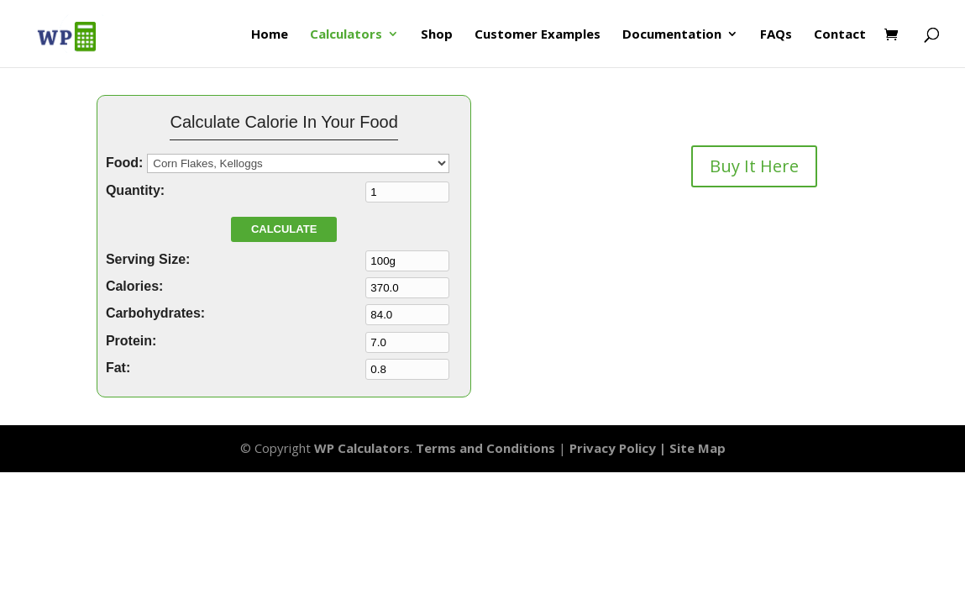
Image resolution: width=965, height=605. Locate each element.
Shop (437, 35)
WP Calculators (362, 447)
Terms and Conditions (485, 447)
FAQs (776, 35)
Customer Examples (538, 35)
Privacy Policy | (619, 447)
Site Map (697, 447)
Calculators (346, 35)
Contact (840, 35)
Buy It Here (754, 166)
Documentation (671, 35)
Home (269, 35)
